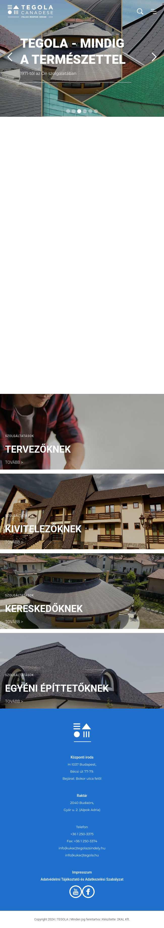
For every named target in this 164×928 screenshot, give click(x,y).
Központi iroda (82, 757)
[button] (153, 11)
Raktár (82, 796)
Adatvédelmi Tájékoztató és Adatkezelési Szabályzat (82, 879)
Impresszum (82, 872)
